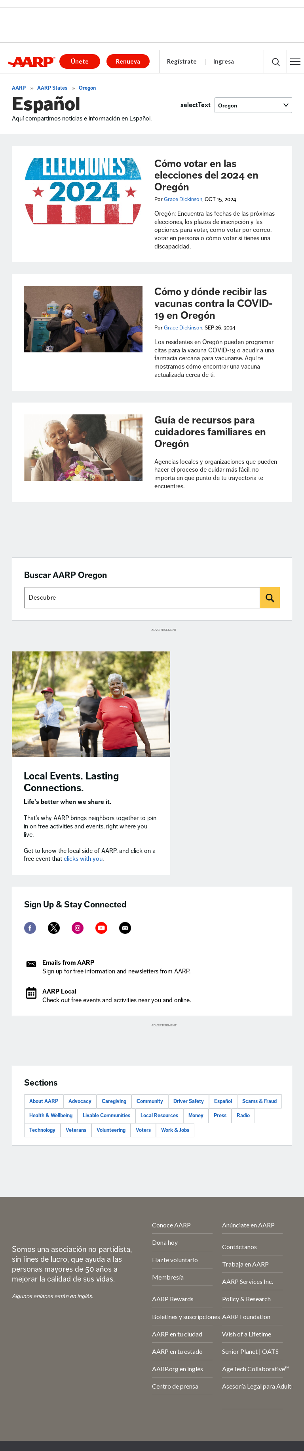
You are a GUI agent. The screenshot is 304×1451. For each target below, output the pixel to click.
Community (150, 1101)
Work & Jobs (175, 1130)
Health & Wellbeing (50, 1115)
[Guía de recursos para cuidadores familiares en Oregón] (83, 447)
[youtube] (101, 928)
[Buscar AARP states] (142, 597)
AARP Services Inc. (247, 1281)
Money (195, 1115)
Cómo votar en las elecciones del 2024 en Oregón (206, 175)
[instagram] (78, 928)
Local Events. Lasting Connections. (71, 782)
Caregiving (114, 1101)
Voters (143, 1130)
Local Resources (159, 1115)
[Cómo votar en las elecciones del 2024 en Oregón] (83, 191)
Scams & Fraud (259, 1101)
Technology (42, 1130)
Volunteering (111, 1130)
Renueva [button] (128, 61)
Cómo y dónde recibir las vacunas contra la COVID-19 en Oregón (213, 303)
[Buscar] (270, 597)
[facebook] (30, 928)
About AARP (43, 1101)
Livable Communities (106, 1115)
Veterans (76, 1130)
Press (220, 1115)
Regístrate (182, 61)
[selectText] (253, 105)
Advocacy (79, 1101)
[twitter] (54, 928)
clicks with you (83, 859)
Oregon (87, 88)
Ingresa (223, 61)
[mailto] (125, 928)
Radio (243, 1115)
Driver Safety (188, 1101)
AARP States (52, 88)
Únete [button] (80, 61)
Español (223, 1101)
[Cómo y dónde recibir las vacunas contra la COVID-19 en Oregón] (83, 319)
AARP (19, 88)
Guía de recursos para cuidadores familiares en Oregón (210, 432)
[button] (295, 62)
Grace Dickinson (183, 199)
